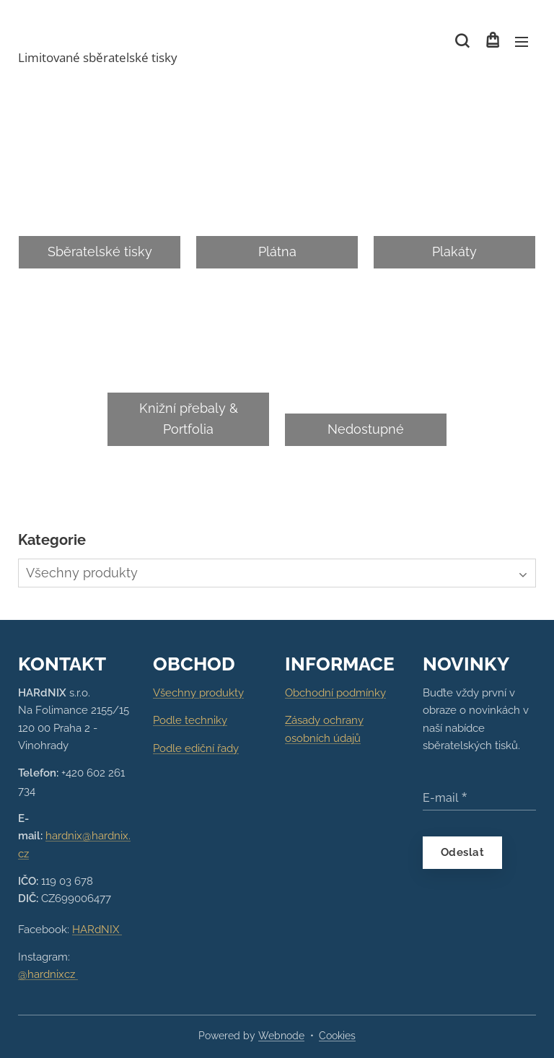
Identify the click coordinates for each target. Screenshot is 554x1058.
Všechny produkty (198, 692)
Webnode (281, 1035)
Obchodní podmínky (335, 692)
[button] (462, 41)
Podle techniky (190, 720)
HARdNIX (97, 928)
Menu (521, 42)
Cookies (337, 1035)
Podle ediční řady (196, 747)
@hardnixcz (48, 974)
